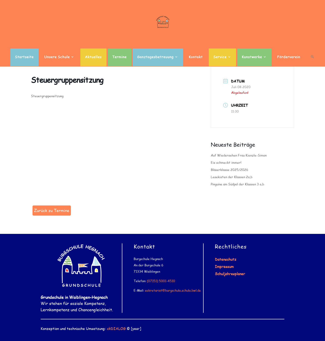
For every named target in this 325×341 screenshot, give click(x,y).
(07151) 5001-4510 (161, 281)
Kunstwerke (252, 57)
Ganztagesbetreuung (155, 57)
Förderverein (288, 57)
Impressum (224, 266)
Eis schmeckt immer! (226, 162)
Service (220, 57)
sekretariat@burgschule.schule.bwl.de (173, 290)
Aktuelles (93, 57)
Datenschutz (225, 259)
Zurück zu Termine (51, 210)
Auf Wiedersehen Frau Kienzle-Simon (239, 155)
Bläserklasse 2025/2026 (229, 170)
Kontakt (196, 57)
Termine (119, 57)
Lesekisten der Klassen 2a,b (231, 177)
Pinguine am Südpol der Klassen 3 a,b (237, 184)
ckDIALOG (116, 328)
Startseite (24, 57)
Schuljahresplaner (230, 273)
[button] (312, 61)
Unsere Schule (57, 57)
